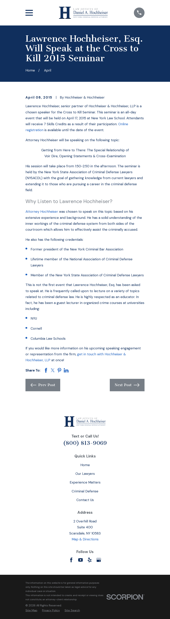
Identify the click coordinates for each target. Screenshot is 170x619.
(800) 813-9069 (85, 443)
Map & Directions (85, 539)
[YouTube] (80, 560)
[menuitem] (31, 610)
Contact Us (85, 500)
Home (85, 465)
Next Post (127, 385)
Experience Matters (85, 482)
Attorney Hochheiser (41, 211)
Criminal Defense (85, 491)
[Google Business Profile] (98, 560)
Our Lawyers (85, 473)
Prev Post (43, 385)
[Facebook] (71, 560)
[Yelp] (89, 560)
